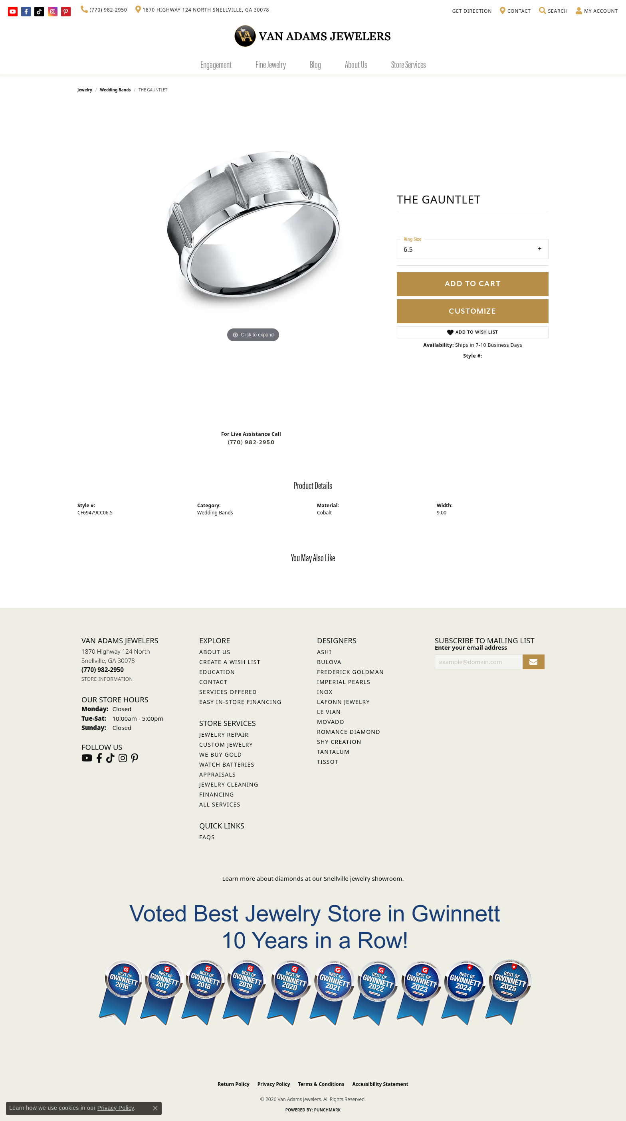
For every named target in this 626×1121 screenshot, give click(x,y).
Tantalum (333, 751)
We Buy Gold (220, 754)
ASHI (324, 652)
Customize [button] (472, 311)
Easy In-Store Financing (240, 702)
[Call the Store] (102, 670)
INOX (325, 692)
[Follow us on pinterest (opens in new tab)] (66, 11)
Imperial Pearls (343, 682)
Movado (331, 722)
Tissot (327, 761)
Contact (213, 682)
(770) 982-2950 (251, 442)
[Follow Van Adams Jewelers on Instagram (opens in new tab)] (52, 11)
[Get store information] (107, 679)
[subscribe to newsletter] (534, 661)
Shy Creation (339, 741)
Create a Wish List (230, 662)
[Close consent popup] (155, 1108)
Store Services (408, 64)
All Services (219, 804)
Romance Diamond (348, 731)
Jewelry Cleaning (228, 784)
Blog (315, 64)
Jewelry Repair (223, 734)
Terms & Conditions (321, 1084)
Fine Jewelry (271, 64)
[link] (104, 10)
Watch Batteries (226, 764)
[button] (553, 11)
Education (217, 672)
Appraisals (217, 774)
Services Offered (228, 692)
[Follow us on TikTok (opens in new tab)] (39, 11)
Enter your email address (471, 647)
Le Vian (329, 712)
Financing (216, 794)
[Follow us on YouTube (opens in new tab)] (13, 11)
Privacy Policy (274, 1084)
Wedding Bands (115, 90)
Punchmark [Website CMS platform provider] (327, 1110)
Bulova (329, 662)
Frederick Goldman (350, 672)
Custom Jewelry (226, 744)
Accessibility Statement (380, 1084)
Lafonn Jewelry (343, 702)
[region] (253, 264)
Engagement (216, 64)
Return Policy (234, 1084)
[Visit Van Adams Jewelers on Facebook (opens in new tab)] (26, 11)
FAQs (207, 837)
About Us (356, 64)
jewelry (84, 90)
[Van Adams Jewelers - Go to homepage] (313, 35)
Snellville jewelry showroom (363, 878)
